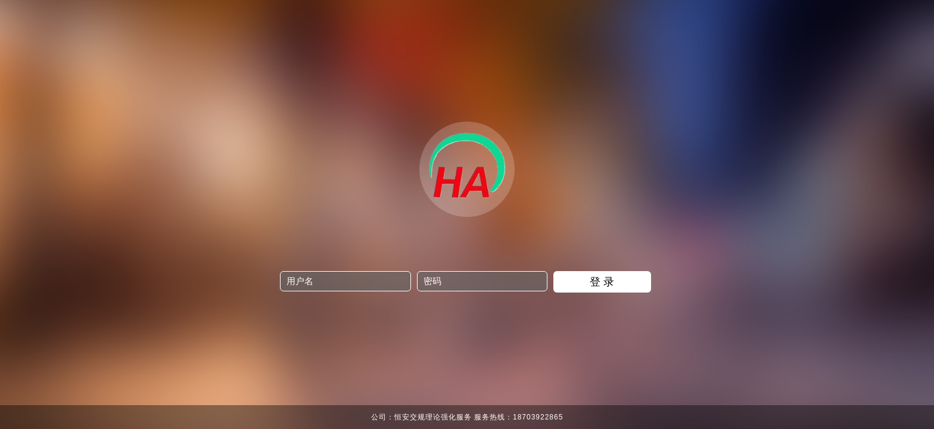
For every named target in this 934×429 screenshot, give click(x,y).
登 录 (602, 282)
